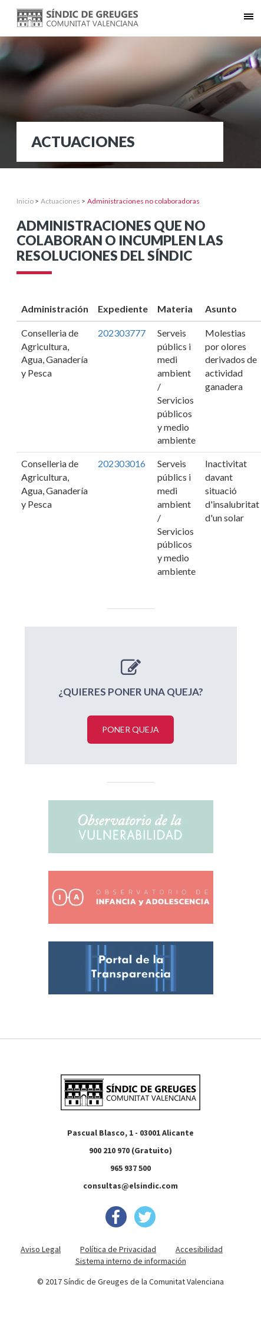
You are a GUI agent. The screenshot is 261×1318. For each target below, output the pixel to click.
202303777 (122, 332)
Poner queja (130, 729)
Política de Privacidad (118, 1249)
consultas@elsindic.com (130, 1185)
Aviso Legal (41, 1249)
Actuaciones (60, 201)
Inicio (25, 201)
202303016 (122, 463)
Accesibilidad (199, 1249)
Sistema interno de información (130, 1261)
